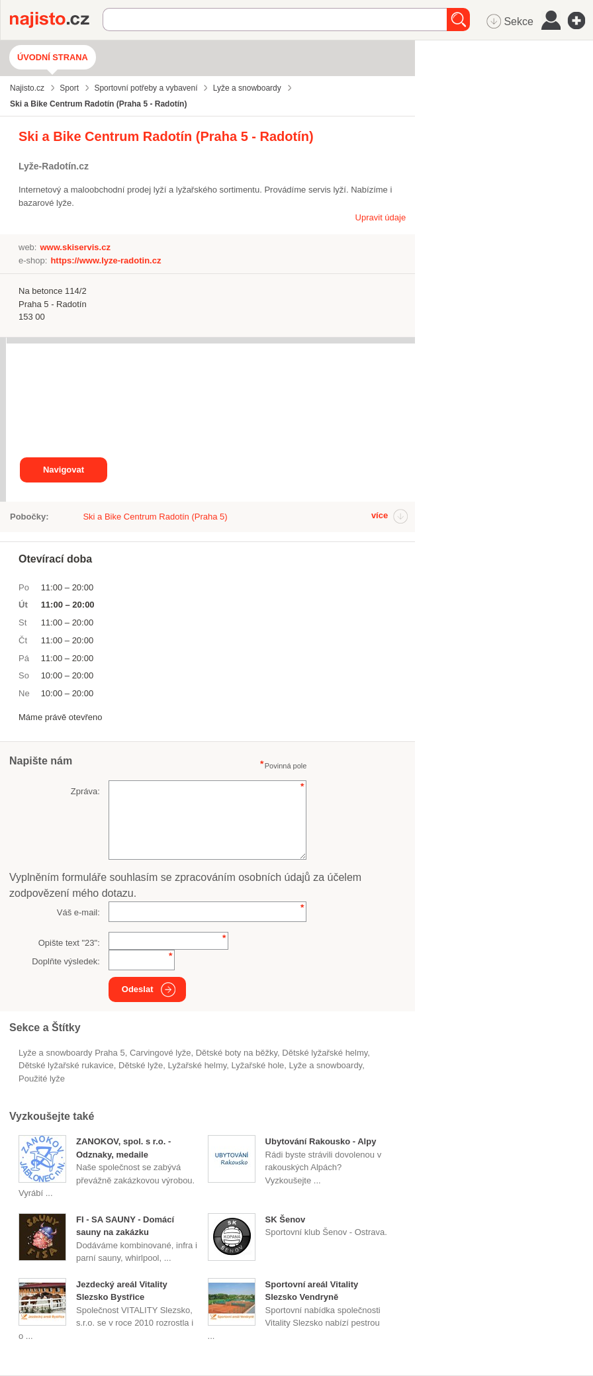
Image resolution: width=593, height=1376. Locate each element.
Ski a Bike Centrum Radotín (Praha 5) (155, 517)
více (379, 515)
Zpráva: (85, 791)
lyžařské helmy (196, 1065)
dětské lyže (140, 1065)
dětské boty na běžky (236, 1053)
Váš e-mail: (78, 912)
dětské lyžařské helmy (324, 1053)
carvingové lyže (160, 1053)
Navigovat (63, 470)
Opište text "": (69, 943)
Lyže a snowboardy (326, 1065)
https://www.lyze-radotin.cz (105, 260)
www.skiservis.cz (75, 247)
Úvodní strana (52, 57)
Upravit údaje (380, 217)
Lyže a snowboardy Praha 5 (72, 1053)
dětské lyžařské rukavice (66, 1065)
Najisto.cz (56, 20)
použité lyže (42, 1078)
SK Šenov (285, 1219)
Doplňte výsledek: (66, 961)
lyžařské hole (258, 1065)
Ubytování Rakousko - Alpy (321, 1141)
